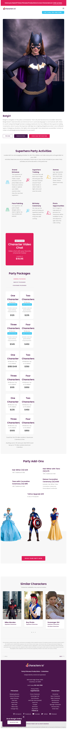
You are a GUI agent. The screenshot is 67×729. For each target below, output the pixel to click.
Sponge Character (55, 704)
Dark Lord (35, 702)
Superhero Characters (10, 624)
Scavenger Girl (53, 622)
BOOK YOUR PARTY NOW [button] (33, 558)
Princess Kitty (55, 706)
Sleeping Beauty (14, 694)
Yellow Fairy (14, 706)
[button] (12, 605)
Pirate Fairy (14, 702)
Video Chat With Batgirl (39, 136)
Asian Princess (14, 698)
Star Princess (35, 698)
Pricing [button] (7, 136)
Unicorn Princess (14, 696)
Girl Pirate (35, 706)
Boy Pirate (30, 622)
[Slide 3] (35, 632)
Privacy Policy (35, 689)
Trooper (35, 704)
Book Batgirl (21, 136)
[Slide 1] (32, 632)
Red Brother (55, 702)
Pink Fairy (14, 700)
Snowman (55, 694)
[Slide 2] (33, 632)
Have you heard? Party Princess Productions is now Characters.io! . (33, 3)
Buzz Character (55, 696)
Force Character (35, 694)
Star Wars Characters (53, 626)
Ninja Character (55, 698)
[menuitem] (53, 12)
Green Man (55, 709)
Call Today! (53, 12)
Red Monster (55, 700)
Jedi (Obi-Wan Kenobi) (35, 700)
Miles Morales (10, 622)
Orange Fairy (14, 709)
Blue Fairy (14, 704)
